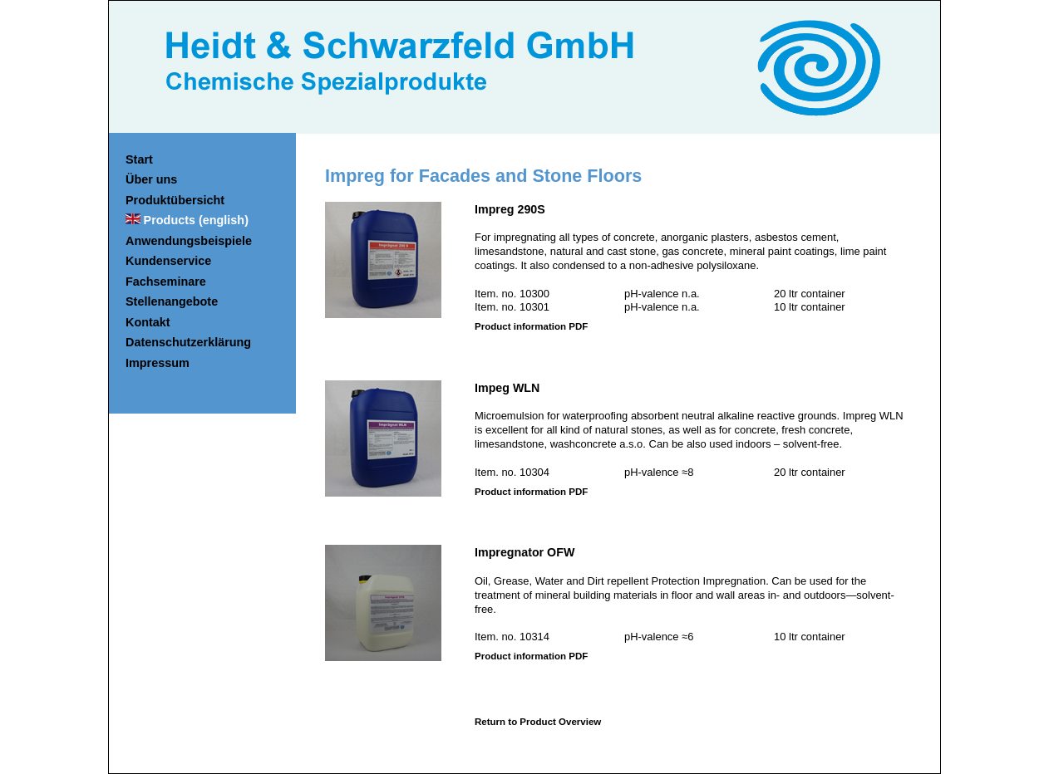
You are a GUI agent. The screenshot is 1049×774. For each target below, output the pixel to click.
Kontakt (148, 322)
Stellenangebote (172, 301)
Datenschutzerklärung (188, 342)
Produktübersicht (175, 200)
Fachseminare (166, 281)
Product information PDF (531, 326)
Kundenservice (168, 260)
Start (139, 159)
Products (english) (196, 220)
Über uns (151, 179)
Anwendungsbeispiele (189, 240)
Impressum (158, 363)
